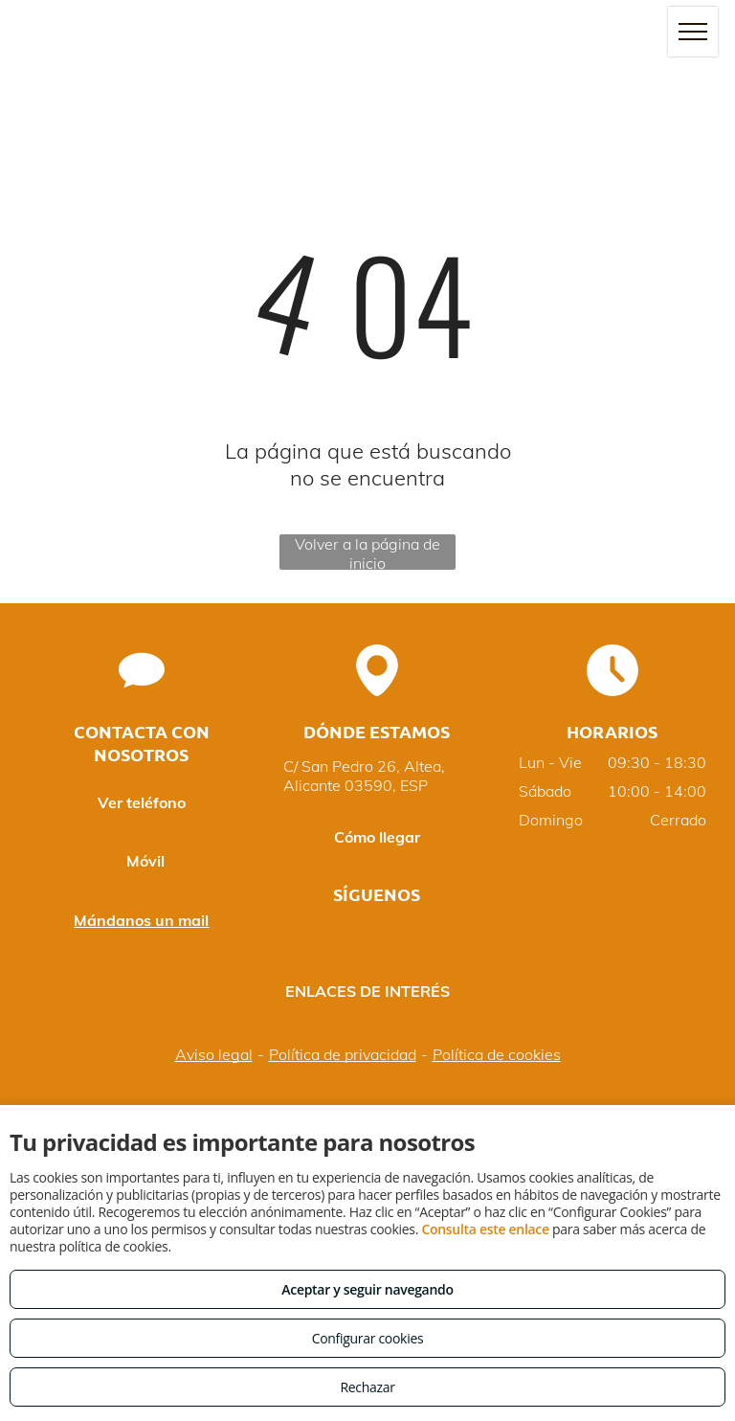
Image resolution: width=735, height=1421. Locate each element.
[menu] (693, 31)
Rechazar (367, 1387)
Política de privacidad (342, 1054)
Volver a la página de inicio (367, 552)
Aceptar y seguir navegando (367, 1289)
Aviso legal (214, 1054)
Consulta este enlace (484, 1229)
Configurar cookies (368, 1338)
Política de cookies (497, 1054)
